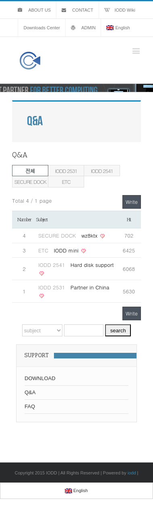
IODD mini (67, 250)
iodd (132, 472)
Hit (129, 219)
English (118, 27)
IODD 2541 (102, 171)
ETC (66, 181)
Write (132, 202)
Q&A (30, 392)
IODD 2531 (66, 171)
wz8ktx (90, 235)
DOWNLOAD (40, 378)
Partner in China (90, 287)
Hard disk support (92, 265)
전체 (30, 171)
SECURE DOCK (30, 181)
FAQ (30, 406)
